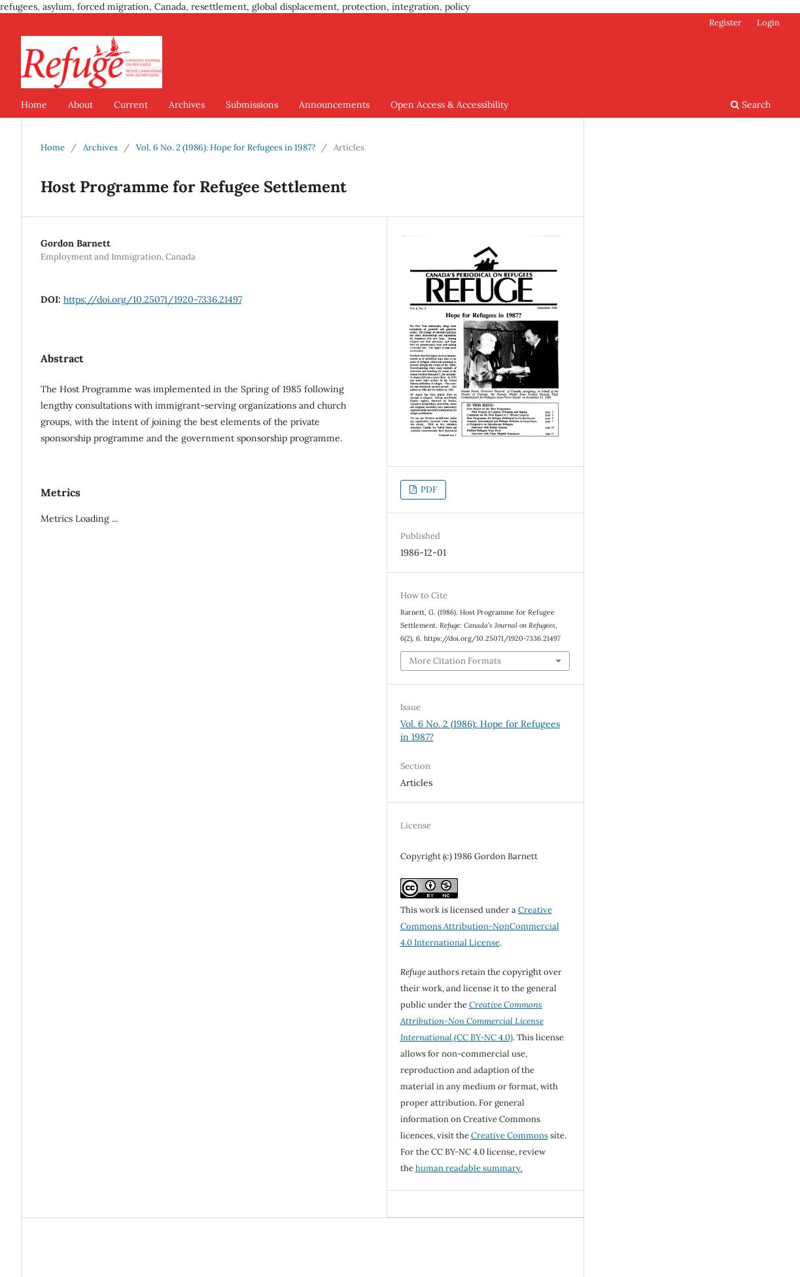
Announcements (334, 105)
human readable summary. (469, 1168)
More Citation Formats (455, 660)
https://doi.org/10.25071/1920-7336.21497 (152, 299)
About (80, 105)
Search (751, 105)
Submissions (252, 105)
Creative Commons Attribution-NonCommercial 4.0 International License (479, 926)
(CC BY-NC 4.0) (472, 1021)
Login (768, 22)
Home (34, 105)
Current (131, 105)
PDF (428, 489)
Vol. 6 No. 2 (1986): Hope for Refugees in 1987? (225, 147)
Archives (187, 105)
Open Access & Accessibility (449, 105)
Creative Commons (509, 1135)
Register (725, 22)
